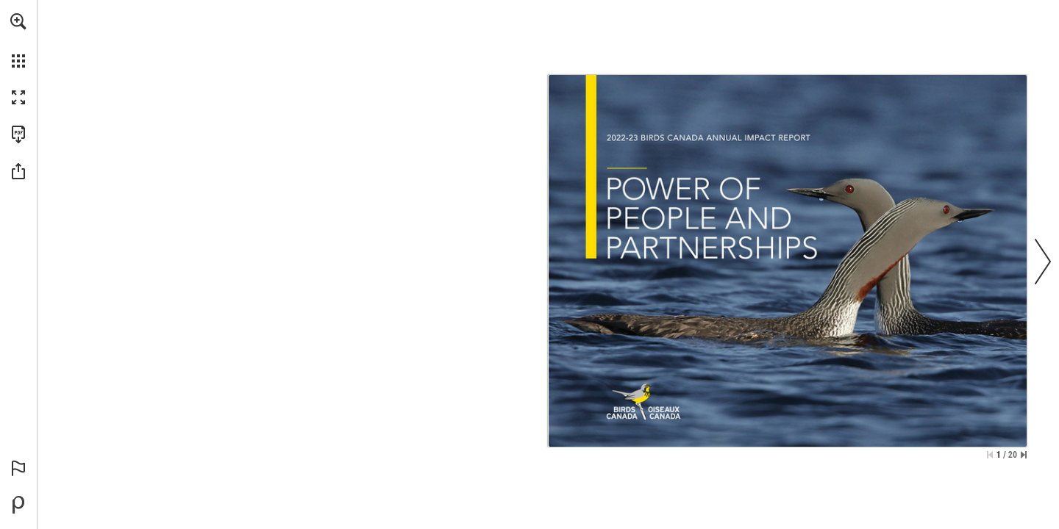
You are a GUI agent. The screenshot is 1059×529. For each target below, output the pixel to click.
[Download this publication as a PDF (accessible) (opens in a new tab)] (18, 134)
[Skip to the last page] (1024, 454)
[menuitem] (18, 40)
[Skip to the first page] (990, 454)
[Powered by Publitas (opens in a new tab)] (18, 504)
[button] (18, 21)
